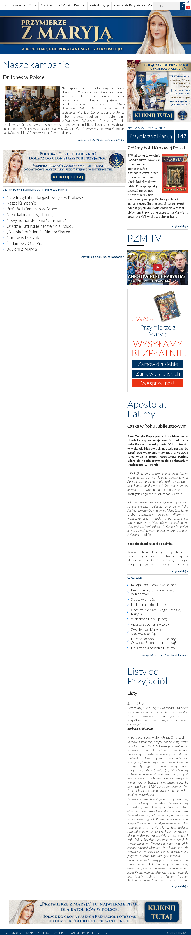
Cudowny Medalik (22, 237)
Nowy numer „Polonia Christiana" (36, 220)
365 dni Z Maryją (21, 249)
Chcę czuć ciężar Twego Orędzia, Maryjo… (156, 612)
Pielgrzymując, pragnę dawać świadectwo (152, 592)
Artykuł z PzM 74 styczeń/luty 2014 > (101, 140)
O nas (33, 5)
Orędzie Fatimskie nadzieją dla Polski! (39, 226)
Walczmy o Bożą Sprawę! (150, 619)
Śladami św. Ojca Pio (24, 243)
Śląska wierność (143, 599)
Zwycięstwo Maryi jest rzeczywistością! (148, 631)
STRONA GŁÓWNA (176, 933)
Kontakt (80, 5)
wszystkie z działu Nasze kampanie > (103, 256)
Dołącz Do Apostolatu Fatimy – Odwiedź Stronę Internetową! (154, 641)
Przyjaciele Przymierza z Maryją (135, 5)
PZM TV (64, 5)
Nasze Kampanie (21, 202)
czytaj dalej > (180, 226)
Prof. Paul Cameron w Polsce (31, 208)
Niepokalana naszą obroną (29, 214)
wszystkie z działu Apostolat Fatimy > (165, 655)
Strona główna (15, 5)
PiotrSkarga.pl (99, 5)
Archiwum (47, 5)
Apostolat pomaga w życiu (150, 624)
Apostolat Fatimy (147, 408)
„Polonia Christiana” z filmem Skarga (38, 231)
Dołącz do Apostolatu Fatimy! (153, 648)
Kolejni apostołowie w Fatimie (154, 585)
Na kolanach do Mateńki (149, 604)
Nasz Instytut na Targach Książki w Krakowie (45, 197)
